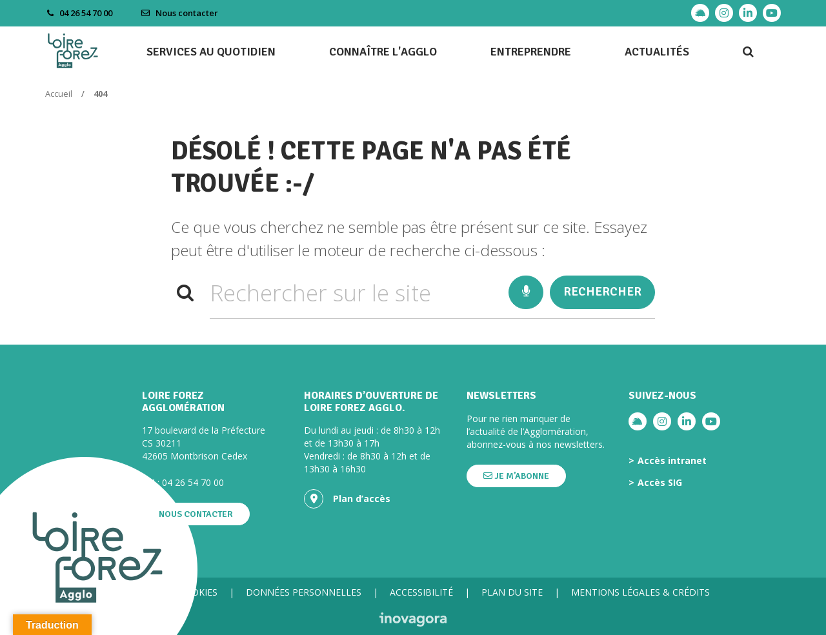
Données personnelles (303, 592)
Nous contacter (179, 13)
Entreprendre (530, 52)
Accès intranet (672, 460)
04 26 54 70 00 (193, 482)
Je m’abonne (516, 475)
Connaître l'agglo (383, 52)
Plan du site (512, 592)
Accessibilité (421, 592)
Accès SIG (660, 482)
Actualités (657, 52)
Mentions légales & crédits (640, 592)
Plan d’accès (347, 499)
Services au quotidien (211, 52)
